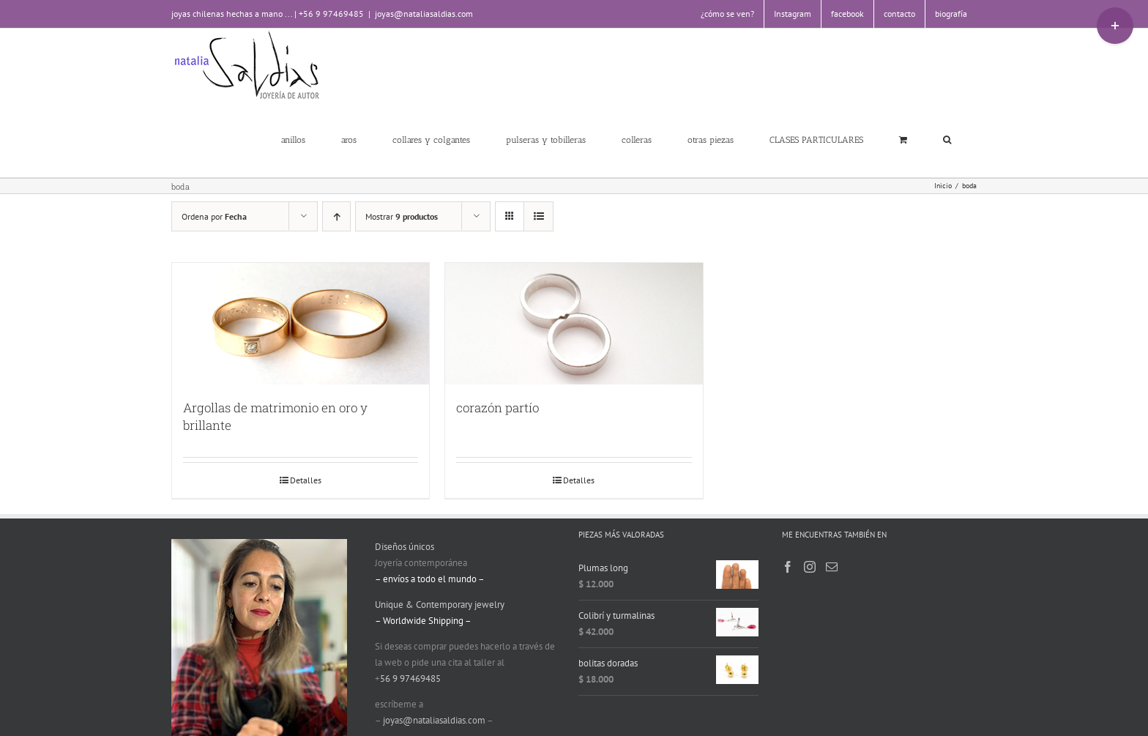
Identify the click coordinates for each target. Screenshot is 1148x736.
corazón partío (497, 407)
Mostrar (401, 216)
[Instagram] (810, 567)
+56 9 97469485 (331, 13)
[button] (947, 139)
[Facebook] (788, 567)
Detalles (305, 480)
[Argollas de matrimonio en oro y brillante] (300, 323)
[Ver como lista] (538, 216)
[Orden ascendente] (336, 216)
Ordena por (214, 216)
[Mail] (832, 567)
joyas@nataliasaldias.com (424, 13)
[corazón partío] (573, 323)
